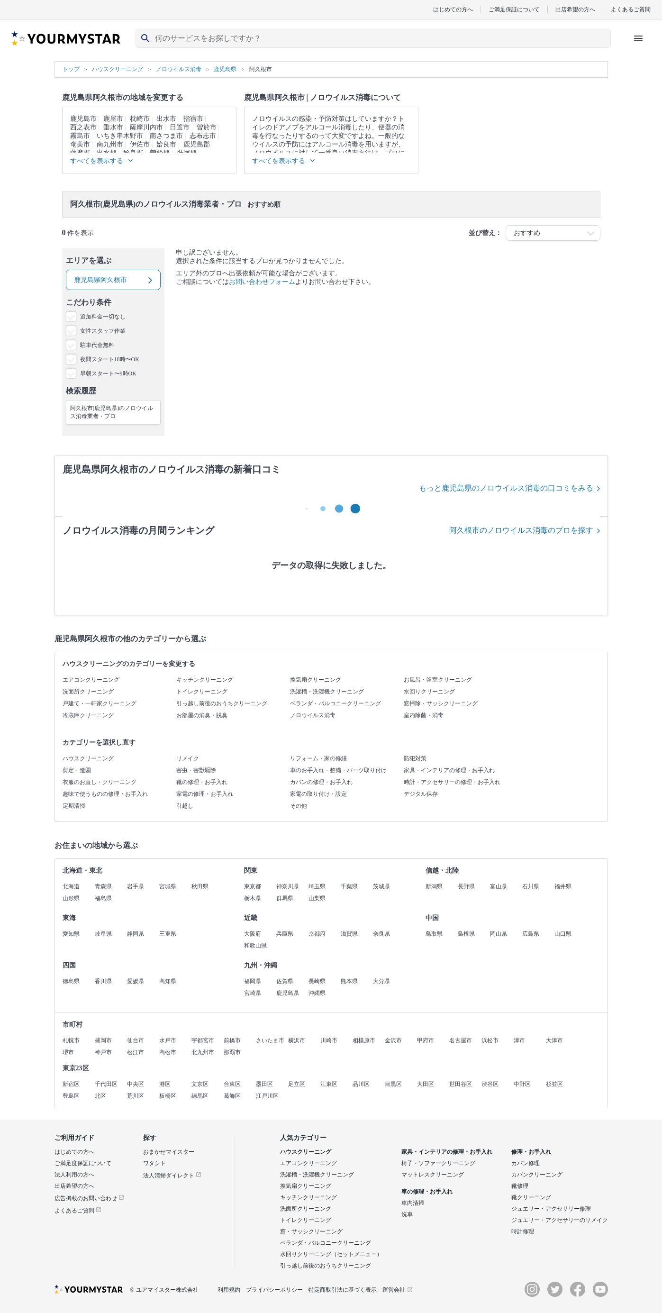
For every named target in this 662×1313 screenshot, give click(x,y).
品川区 (361, 1084)
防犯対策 (415, 758)
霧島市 (80, 135)
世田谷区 (460, 1084)
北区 (100, 1096)
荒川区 (135, 1096)
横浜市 (296, 1040)
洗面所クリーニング (88, 691)
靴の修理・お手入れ (201, 782)
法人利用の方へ (74, 1174)
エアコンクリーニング (91, 679)
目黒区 (393, 1084)
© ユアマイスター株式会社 (164, 1290)
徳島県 (71, 981)
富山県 (498, 886)
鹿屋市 (113, 118)
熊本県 (349, 981)
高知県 (167, 981)
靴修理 (519, 1186)
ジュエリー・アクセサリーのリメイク (559, 1220)
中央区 (135, 1084)
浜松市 (490, 1040)
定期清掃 (74, 805)
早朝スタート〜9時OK (108, 373)
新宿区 (71, 1084)
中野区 (522, 1084)
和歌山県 (255, 945)
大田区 (425, 1084)
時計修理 (522, 1231)
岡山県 (498, 933)
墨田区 (264, 1084)
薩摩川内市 (146, 127)
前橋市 (232, 1040)
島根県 (466, 933)
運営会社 (397, 1290)
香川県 (103, 981)
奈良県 (381, 933)
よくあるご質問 (631, 9)
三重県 (167, 933)
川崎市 (328, 1040)
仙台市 (135, 1040)
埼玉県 (317, 886)
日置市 (180, 127)
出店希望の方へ (575, 9)
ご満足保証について (514, 9)
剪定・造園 (77, 770)
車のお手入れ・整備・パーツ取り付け (338, 770)
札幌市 (71, 1040)
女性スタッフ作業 (103, 331)
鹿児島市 (83, 118)
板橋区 (167, 1096)
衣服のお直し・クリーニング (99, 782)
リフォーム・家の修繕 (318, 758)
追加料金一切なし (103, 316)
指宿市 (193, 118)
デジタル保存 (421, 794)
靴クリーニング (531, 1197)
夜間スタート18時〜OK (109, 359)
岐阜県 (103, 933)
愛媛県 (135, 981)
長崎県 (317, 981)
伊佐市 (140, 144)
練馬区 (200, 1096)
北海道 (71, 886)
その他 (298, 805)
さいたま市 (270, 1040)
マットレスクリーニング (432, 1174)
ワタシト (154, 1163)
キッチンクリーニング (204, 679)
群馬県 (284, 898)
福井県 (562, 886)
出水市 (166, 118)
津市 (519, 1040)
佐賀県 (284, 981)
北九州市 (202, 1052)
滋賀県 (349, 933)
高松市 (167, 1052)
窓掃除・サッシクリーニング (441, 703)
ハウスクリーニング (88, 758)
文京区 (200, 1084)
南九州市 (110, 144)
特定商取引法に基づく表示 (342, 1290)
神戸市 (103, 1052)
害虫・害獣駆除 (196, 770)
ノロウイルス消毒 (313, 715)
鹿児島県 (287, 993)
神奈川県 (287, 886)
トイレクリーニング (201, 691)
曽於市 (207, 127)
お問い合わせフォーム (262, 281)
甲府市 (425, 1040)
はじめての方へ (453, 9)
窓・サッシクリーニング (311, 1231)
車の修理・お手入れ (427, 1191)
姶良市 (166, 144)
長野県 (466, 886)
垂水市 (113, 127)
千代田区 (106, 1084)
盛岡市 (103, 1040)
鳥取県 (434, 933)
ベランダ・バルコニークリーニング (335, 703)
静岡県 (135, 933)
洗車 (407, 1214)
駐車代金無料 (97, 345)
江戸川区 (267, 1096)
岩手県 (135, 886)
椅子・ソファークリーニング (438, 1163)
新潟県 (434, 886)
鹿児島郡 (196, 144)
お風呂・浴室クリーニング (438, 679)
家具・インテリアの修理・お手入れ (449, 770)
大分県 (381, 981)
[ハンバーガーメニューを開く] (638, 38)
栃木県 (252, 898)
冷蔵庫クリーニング (88, 715)
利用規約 (229, 1290)
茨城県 (381, 886)
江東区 (328, 1084)
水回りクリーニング (429, 691)
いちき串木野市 (120, 135)
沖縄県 (317, 993)
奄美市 (80, 144)
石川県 (530, 886)
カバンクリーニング (536, 1174)
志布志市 (203, 135)
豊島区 (71, 1096)
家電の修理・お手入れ (204, 794)
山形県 (71, 898)
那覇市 (232, 1052)
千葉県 (349, 886)
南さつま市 (166, 135)
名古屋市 (460, 1040)
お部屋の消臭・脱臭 (201, 715)
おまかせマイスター (168, 1152)
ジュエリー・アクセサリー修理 (551, 1208)
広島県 (530, 933)
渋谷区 (490, 1084)
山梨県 (317, 898)
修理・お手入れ (531, 1152)
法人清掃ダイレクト (172, 1175)
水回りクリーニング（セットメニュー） (331, 1254)
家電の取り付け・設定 (318, 794)
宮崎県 (252, 993)
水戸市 (167, 1040)
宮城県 (167, 886)
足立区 (296, 1084)
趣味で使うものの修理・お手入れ (105, 794)
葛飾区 (232, 1096)
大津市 (554, 1040)
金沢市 (393, 1040)
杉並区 (554, 1084)
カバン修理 (525, 1163)
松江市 (135, 1052)
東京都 (252, 886)
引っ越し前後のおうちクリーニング (221, 703)
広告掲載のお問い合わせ (89, 1198)
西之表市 (83, 127)
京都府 (317, 933)
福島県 (103, 898)
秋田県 (200, 886)
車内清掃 (412, 1203)
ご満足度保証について (82, 1163)
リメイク (187, 758)
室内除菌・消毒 (424, 715)
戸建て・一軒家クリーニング (99, 703)
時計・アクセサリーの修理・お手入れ (452, 782)
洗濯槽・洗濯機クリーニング (327, 691)
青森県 (103, 886)
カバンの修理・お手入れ (321, 782)
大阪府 (252, 933)
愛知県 (71, 933)
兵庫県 (284, 933)
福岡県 (252, 981)
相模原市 (364, 1040)
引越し (184, 805)
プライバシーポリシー (274, 1290)
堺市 (68, 1052)
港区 (165, 1084)
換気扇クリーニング (315, 679)
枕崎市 (140, 118)
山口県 (562, 933)
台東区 (232, 1084)
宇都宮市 (202, 1040)
